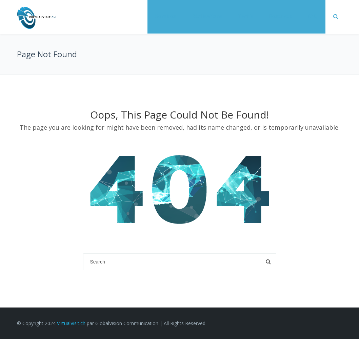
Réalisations (207, 16)
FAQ (312, 16)
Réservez (280, 16)
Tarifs (245, 16)
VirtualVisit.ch (71, 323)
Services (165, 16)
